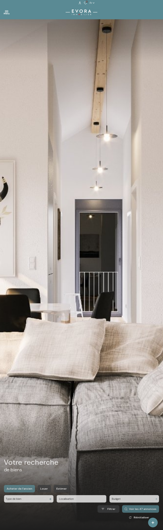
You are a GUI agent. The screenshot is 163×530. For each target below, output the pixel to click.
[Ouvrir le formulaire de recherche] (108, 513)
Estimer (61, 493)
